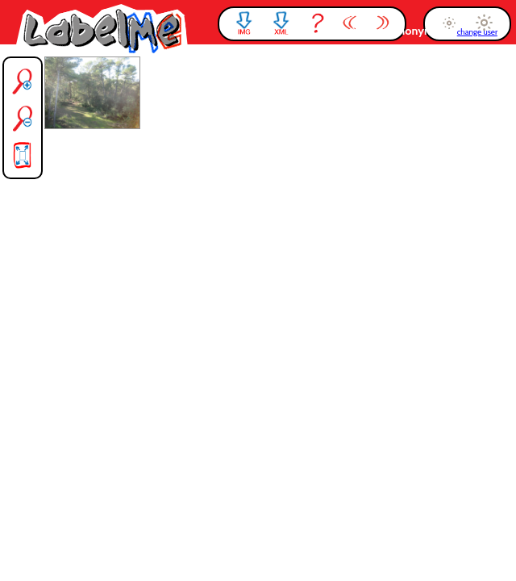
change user (477, 32)
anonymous (424, 30)
